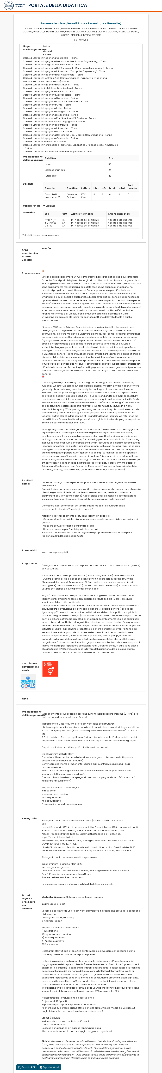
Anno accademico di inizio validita (29, 255)
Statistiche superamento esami (41, 235)
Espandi (49, 205)
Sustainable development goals (29, 667)
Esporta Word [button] (49, 1067)
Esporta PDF (26, 1067)
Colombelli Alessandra (51, 196)
